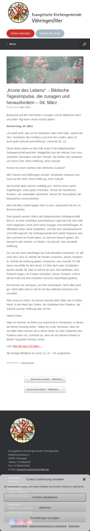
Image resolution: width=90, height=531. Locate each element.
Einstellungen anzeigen (44, 517)
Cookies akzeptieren (45, 497)
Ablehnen (45, 507)
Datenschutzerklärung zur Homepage (48, 526)
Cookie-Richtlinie (18, 526)
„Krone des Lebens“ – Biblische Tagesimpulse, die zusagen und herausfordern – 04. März (38, 96)
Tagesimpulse (27, 363)
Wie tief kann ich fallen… (27, 346)
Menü (11, 44)
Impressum (74, 526)
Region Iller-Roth (50, 33)
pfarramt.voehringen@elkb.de (33, 469)
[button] (84, 479)
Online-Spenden (20, 33)
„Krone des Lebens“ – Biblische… (45, 379)
